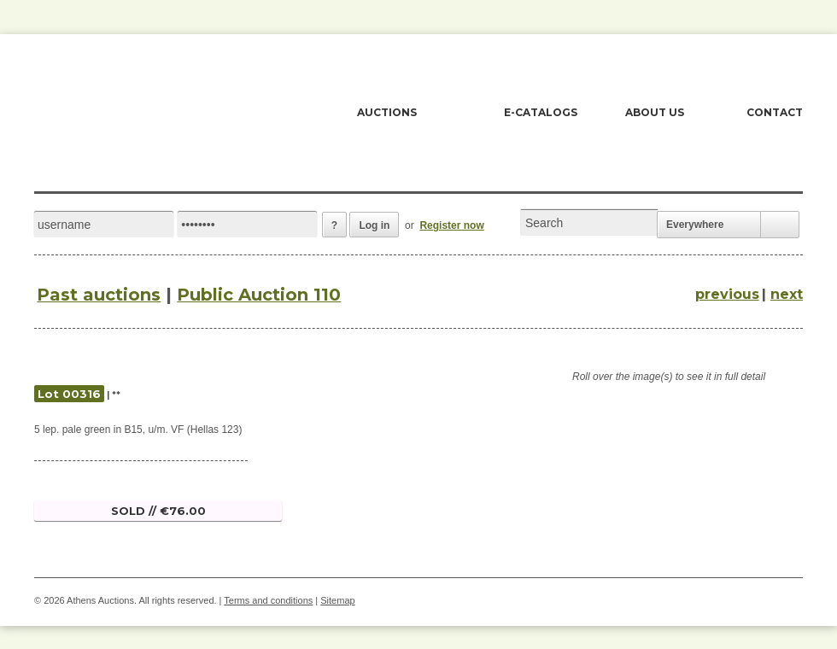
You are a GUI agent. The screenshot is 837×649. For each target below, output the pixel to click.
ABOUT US (654, 112)
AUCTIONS (387, 112)
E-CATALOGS (540, 112)
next (786, 294)
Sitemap (337, 600)
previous (727, 294)
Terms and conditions (268, 600)
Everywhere (694, 225)
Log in (374, 225)
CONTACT (774, 112)
